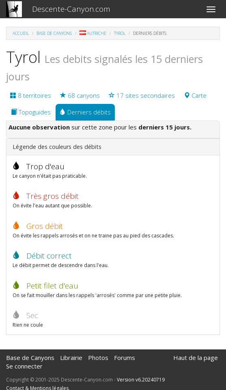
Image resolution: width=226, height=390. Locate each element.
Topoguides (31, 112)
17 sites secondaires (142, 95)
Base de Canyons (54, 33)
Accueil (21, 33)
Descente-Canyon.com (71, 9)
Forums (124, 357)
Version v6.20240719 (141, 379)
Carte (195, 95)
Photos (98, 357)
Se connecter (24, 366)
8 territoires (30, 95)
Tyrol (119, 33)
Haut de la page (195, 357)
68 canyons (80, 95)
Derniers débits (85, 112)
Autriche (93, 33)
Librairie (71, 357)
